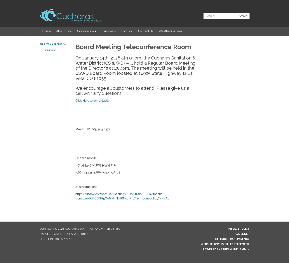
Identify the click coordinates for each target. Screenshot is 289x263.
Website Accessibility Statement (225, 244)
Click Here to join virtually (92, 100)
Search (243, 16)
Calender (242, 233)
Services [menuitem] (107, 31)
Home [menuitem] (46, 31)
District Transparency (232, 239)
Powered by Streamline (220, 249)
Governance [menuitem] (85, 31)
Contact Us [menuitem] (145, 31)
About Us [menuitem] (62, 31)
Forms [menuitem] (125, 31)
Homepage (50, 50)
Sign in (245, 249)
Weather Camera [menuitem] (170, 31)
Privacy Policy (239, 228)
